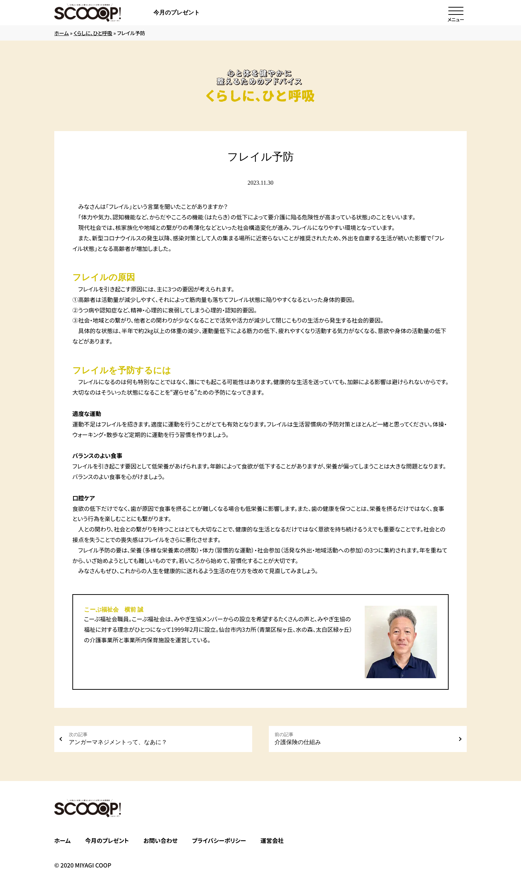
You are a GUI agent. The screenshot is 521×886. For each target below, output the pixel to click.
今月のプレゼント (176, 12)
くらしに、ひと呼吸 (92, 33)
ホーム (61, 33)
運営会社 (272, 840)
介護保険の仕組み (363, 738)
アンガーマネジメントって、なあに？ (157, 738)
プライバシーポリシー (219, 840)
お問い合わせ (160, 840)
